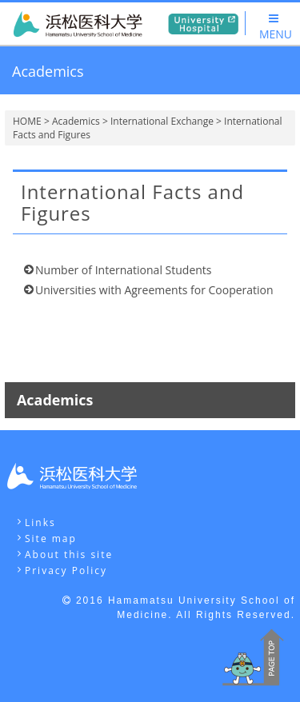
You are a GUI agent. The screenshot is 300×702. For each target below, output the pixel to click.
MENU (275, 27)
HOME (27, 121)
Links (40, 522)
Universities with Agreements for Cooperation (154, 289)
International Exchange (162, 121)
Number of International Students (123, 269)
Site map (51, 538)
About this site (69, 554)
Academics (76, 121)
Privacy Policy (66, 570)
